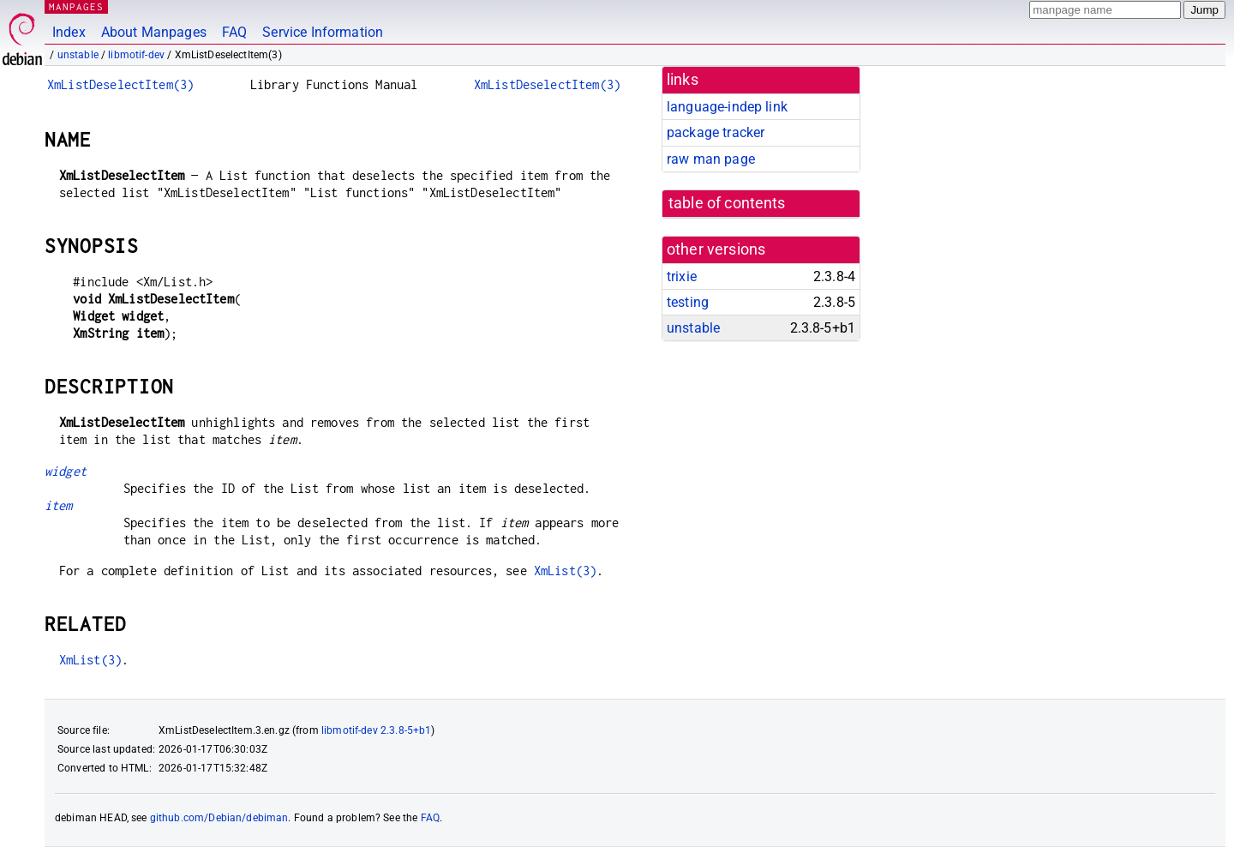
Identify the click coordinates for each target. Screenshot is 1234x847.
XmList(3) (565, 570)
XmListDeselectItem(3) (120, 84)
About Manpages (154, 32)
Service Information (322, 32)
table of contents (727, 203)
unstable (78, 55)
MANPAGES (76, 6)
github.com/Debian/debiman (219, 818)
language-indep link (727, 107)
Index (69, 32)
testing (688, 302)
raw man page (711, 159)
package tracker (715, 132)
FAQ (234, 32)
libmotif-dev (136, 55)
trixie (682, 276)
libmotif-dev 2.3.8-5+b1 (376, 730)
